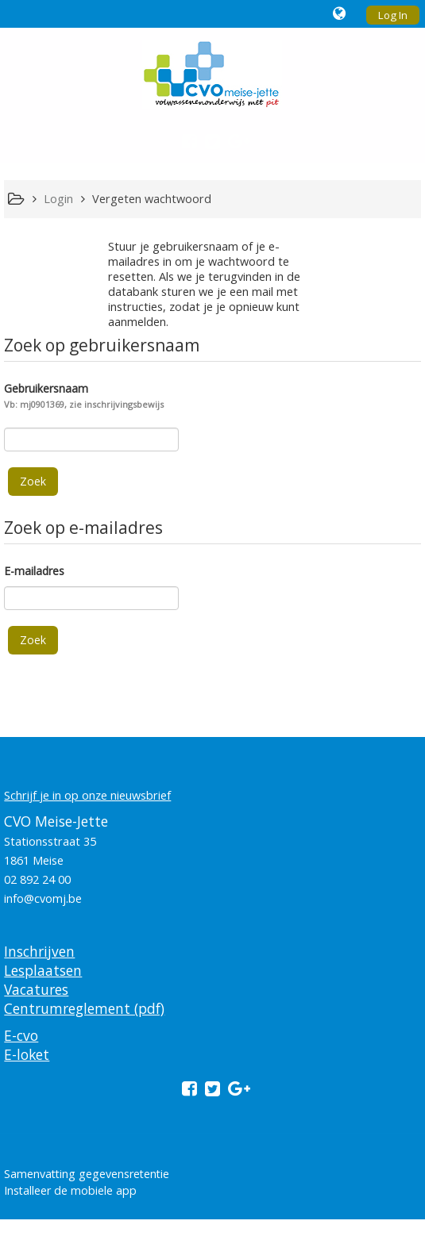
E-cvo (21, 1035)
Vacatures (36, 989)
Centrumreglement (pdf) (84, 1008)
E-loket (26, 1054)
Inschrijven (39, 951)
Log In (393, 15)
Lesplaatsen (43, 970)
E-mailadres (34, 570)
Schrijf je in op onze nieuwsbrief (87, 795)
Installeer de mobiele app (70, 1190)
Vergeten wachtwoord (151, 198)
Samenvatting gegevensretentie (86, 1173)
